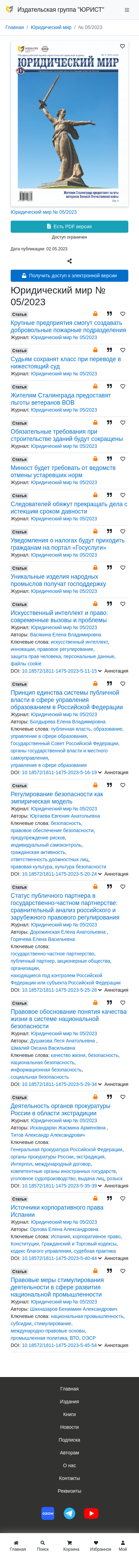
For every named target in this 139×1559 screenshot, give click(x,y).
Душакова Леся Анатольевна (63, 1040)
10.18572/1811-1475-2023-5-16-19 (59, 772)
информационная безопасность (46, 1069)
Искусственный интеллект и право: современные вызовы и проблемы (59, 616)
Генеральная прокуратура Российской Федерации (66, 1149)
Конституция (25, 1244)
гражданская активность (38, 852)
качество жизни (68, 1055)
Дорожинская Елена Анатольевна (68, 932)
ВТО (74, 1338)
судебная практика (95, 1251)
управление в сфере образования (49, 736)
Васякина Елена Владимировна (65, 634)
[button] (95, 313)
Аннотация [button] (113, 671)
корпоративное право (97, 1236)
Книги (69, 1414)
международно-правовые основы (48, 1331)
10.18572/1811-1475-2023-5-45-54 (59, 1345)
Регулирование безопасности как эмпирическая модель (57, 798)
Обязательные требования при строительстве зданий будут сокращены (67, 435)
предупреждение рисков (38, 837)
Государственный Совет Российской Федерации (64, 743)
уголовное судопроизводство (43, 1178)
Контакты (69, 1478)
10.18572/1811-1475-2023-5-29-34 (59, 1084)
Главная (15, 27)
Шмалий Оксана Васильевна (43, 1048)
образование (108, 729)
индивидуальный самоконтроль (46, 845)
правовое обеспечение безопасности (52, 830)
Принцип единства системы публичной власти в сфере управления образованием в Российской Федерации (67, 700)
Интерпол (21, 1164)
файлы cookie (26, 663)
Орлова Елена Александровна (64, 1229)
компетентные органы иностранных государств (63, 1171)
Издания (69, 1401)
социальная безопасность (40, 1077)
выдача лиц (91, 1178)
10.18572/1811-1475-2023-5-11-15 (59, 671)
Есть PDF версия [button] (69, 226)
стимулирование (52, 1323)
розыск (114, 1178)
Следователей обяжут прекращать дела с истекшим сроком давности (69, 508)
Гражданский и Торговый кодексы (79, 1244)
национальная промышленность (87, 1316)
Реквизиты (70, 1491)
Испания (60, 1236)
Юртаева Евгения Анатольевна (65, 816)
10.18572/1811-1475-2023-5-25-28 (59, 990)
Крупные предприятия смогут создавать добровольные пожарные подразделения (68, 326)
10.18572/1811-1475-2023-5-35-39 (59, 1186)
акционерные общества (83, 961)
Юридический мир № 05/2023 (44, 212)
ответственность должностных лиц (49, 859)
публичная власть (71, 729)
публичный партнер (32, 961)
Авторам (69, 1452)
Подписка (69, 1440)
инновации (23, 649)
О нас (69, 1465)
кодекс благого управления (41, 1251)
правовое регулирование (65, 649)
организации (25, 968)
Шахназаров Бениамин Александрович (73, 1309)
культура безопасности (80, 866)
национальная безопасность (42, 1062)
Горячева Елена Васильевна (43, 939)
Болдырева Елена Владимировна (68, 721)
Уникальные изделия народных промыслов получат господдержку (58, 580)
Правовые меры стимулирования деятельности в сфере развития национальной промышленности (57, 1287)
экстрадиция (90, 1156)
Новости (69, 1427)
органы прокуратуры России (42, 1156)
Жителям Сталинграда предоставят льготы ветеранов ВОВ (61, 399)
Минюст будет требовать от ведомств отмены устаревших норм (63, 471)
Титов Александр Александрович (48, 1135)
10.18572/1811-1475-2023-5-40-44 (59, 1258)
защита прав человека (36, 656)
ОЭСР (89, 1338)
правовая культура (31, 866)
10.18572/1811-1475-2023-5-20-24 (59, 874)
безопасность (66, 823)
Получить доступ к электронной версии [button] (69, 275)
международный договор (63, 1164)
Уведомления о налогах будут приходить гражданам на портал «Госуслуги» (68, 544)
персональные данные (89, 656)
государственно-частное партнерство (52, 953)
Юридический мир (51, 27)
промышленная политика (39, 1338)
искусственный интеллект (79, 642)
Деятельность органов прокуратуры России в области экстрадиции (60, 1110)
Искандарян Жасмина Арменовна (68, 1127)
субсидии (21, 1323)
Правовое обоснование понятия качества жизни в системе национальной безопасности (69, 1019)
